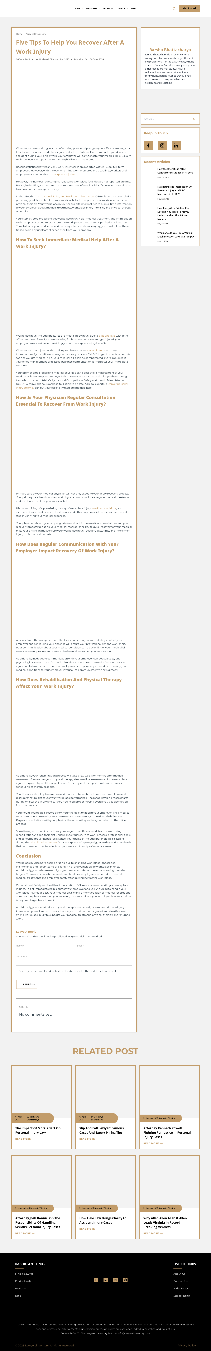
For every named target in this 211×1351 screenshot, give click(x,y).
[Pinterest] (125, 1280)
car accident (95, 350)
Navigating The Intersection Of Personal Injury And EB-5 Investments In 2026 (174, 190)
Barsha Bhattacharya (170, 49)
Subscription (181, 1295)
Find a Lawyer (24, 1273)
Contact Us (122, 8)
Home (19, 34)
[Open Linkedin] (176, 145)
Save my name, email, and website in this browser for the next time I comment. (68, 971)
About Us (108, 8)
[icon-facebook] (148, 145)
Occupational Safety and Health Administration (64, 196)
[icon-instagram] (162, 145)
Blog (133, 8)
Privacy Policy (186, 1345)
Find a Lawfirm (24, 1281)
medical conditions (104, 508)
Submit (28, 984)
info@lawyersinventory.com (134, 1333)
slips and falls (107, 335)
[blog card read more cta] (39, 1139)
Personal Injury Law (35, 34)
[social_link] (96, 1280)
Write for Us (93, 8)
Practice (20, 1288)
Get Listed (189, 8)
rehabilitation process (43, 842)
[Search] (194, 119)
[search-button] (174, 8)
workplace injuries (63, 174)
